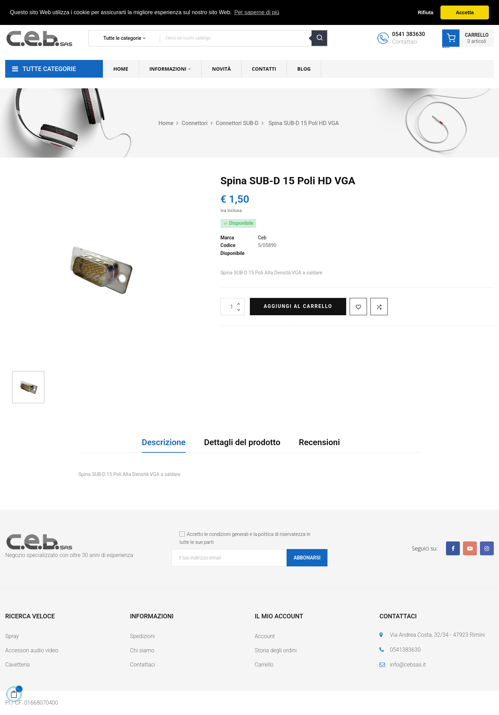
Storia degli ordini (276, 650)
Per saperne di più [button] (256, 12)
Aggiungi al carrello (298, 306)
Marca (227, 237)
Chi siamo (142, 650)
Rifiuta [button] (426, 12)
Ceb (262, 237)
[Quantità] (232, 306)
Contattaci (142, 664)
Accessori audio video (31, 650)
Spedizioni (142, 636)
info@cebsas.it (408, 664)
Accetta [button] (465, 12)
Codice (227, 245)
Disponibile (232, 253)
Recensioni (319, 442)
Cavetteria (17, 664)
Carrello (264, 664)
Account (265, 636)
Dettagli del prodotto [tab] (242, 442)
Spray (12, 636)
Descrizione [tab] (164, 442)
